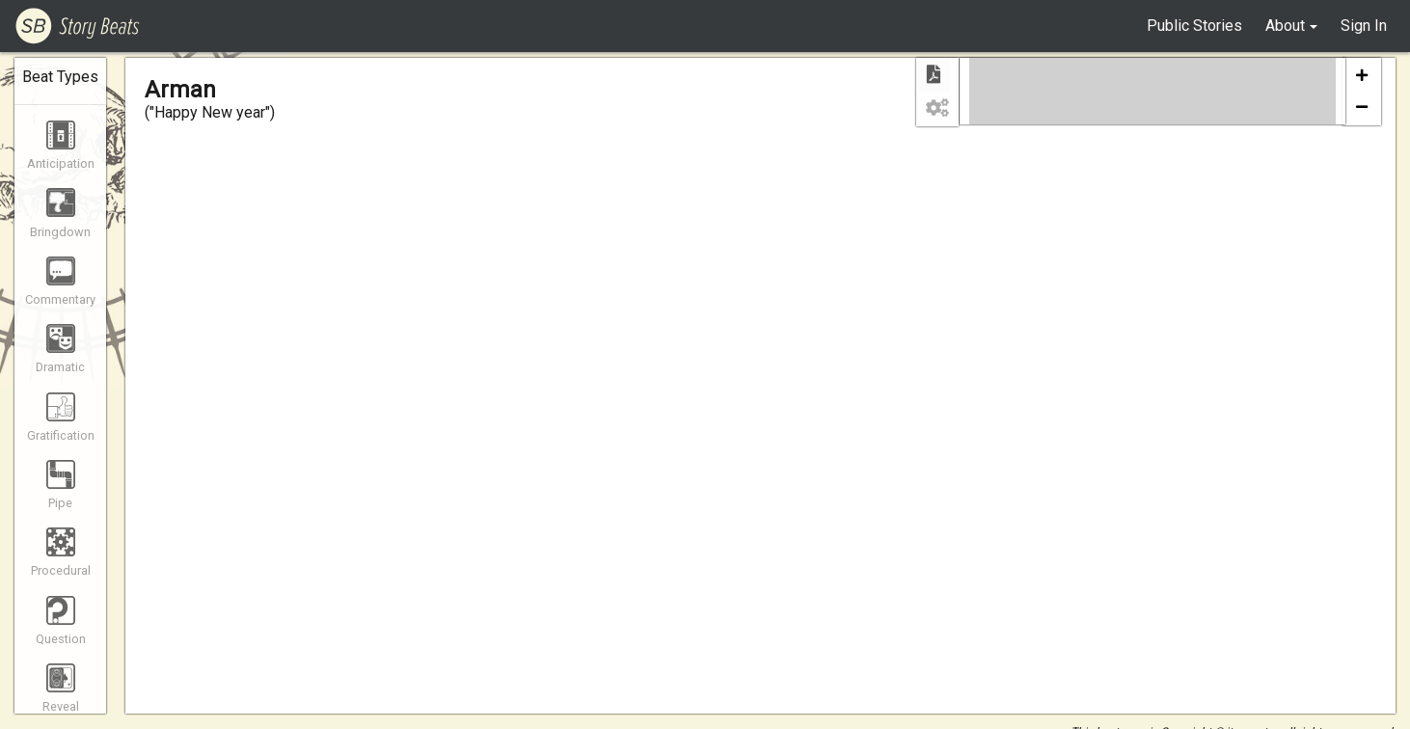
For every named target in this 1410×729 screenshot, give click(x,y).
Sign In (1364, 25)
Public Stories (1194, 25)
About (1285, 25)
